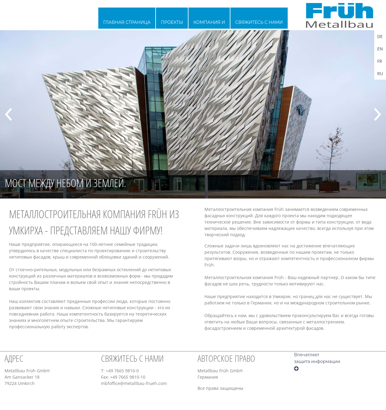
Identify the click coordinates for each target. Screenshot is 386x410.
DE (380, 36)
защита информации (317, 361)
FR (379, 61)
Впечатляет (306, 355)
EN (380, 49)
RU (380, 73)
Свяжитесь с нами (259, 22)
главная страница (126, 22)
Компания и (209, 22)
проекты (172, 22)
